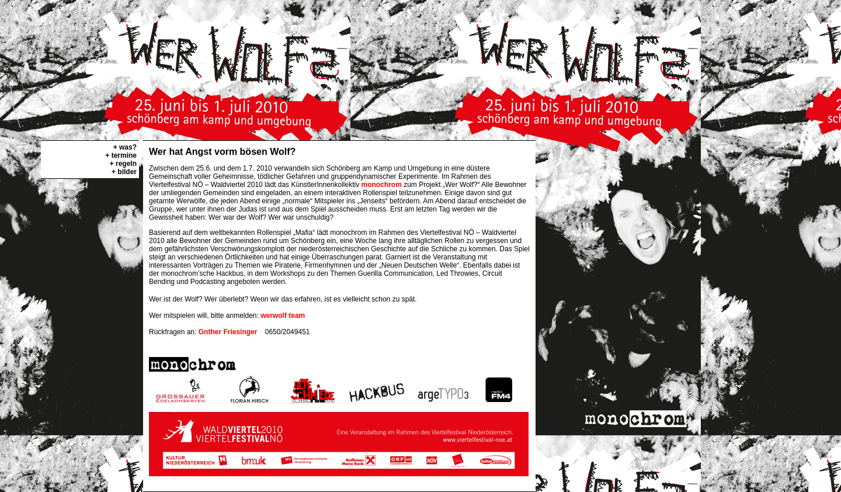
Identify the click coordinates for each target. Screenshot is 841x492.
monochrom (382, 185)
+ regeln (123, 164)
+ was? (125, 147)
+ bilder (124, 172)
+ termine (121, 155)
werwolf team (282, 315)
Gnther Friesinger (228, 332)
